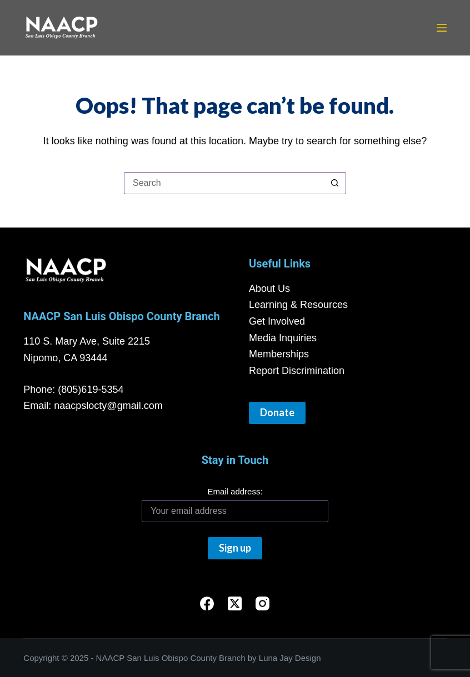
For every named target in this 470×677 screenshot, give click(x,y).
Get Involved (277, 321)
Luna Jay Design (290, 658)
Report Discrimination (296, 370)
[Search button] (335, 183)
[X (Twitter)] (235, 603)
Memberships (279, 354)
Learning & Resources (298, 304)
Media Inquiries (283, 337)
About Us (269, 288)
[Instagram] (262, 603)
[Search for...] (224, 183)
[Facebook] (207, 603)
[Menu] (442, 28)
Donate (277, 412)
